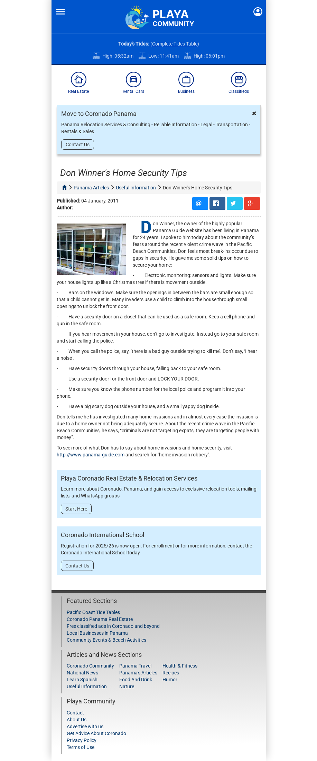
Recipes (170, 672)
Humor (169, 679)
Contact (75, 712)
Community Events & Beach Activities (106, 640)
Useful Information (87, 686)
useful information (136, 187)
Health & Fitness (179, 666)
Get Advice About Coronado (96, 733)
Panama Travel (135, 666)
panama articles (91, 187)
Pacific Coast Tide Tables (93, 612)
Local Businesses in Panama (97, 633)
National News (82, 672)
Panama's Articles (138, 672)
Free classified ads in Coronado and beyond (113, 626)
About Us (76, 719)
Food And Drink (135, 679)
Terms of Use (80, 747)
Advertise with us (85, 726)
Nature (126, 686)
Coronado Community (90, 666)
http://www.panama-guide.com (90, 454)
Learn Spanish (82, 679)
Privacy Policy (81, 740)
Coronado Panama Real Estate (100, 619)
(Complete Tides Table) (174, 44)
